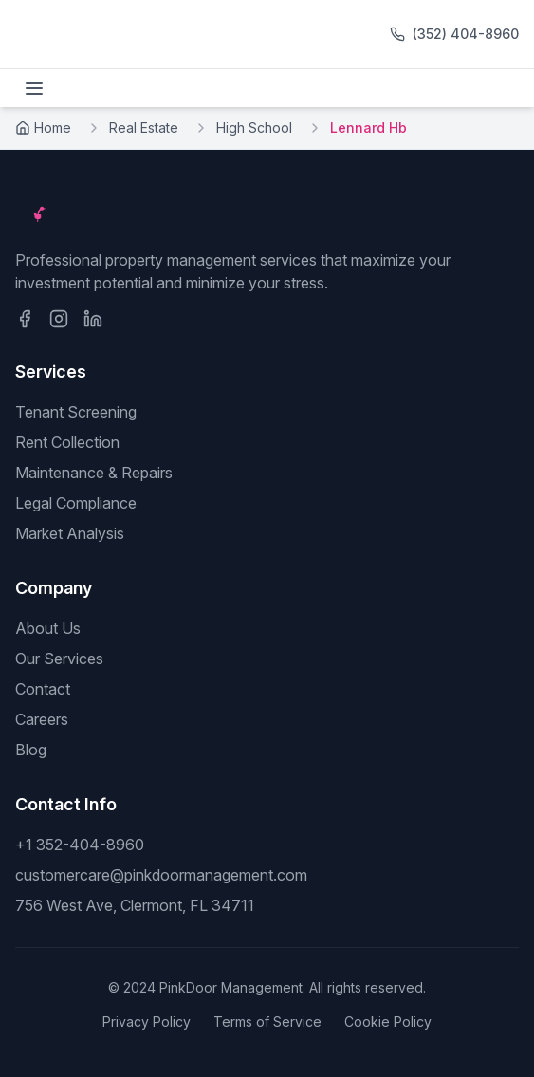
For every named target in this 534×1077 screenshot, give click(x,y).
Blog (30, 749)
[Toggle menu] (34, 88)
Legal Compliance (76, 502)
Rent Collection (67, 442)
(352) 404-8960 (466, 34)
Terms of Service (267, 1021)
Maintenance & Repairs (94, 472)
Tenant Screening (76, 411)
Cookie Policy (388, 1021)
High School (254, 128)
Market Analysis (69, 533)
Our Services (59, 658)
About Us (48, 628)
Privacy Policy (146, 1021)
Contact (42, 688)
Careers (41, 719)
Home (43, 128)
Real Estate (143, 128)
